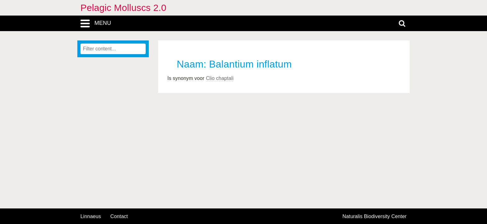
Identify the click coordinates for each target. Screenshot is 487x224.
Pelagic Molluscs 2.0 (123, 7)
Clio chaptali (220, 78)
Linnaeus (90, 216)
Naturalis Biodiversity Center (375, 216)
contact (119, 216)
